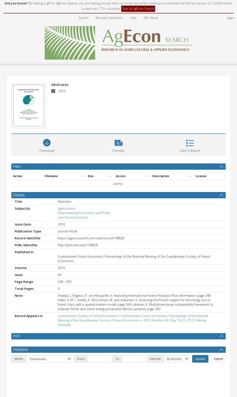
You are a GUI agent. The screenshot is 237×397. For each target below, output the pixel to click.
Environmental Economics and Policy (84, 213)
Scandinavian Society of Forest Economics (88, 316)
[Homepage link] (119, 41)
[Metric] (48, 359)
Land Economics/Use (73, 217)
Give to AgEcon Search (138, 8)
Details (19, 194)
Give (133, 18)
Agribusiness (67, 208)
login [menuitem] (230, 18)
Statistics (20, 349)
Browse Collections (109, 18)
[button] (118, 144)
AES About (150, 18)
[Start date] (98, 359)
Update (200, 359)
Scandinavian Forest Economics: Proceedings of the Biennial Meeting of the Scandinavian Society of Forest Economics (133, 318)
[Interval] (176, 359)
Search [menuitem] (84, 18)
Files (17, 166)
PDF (16, 336)
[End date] (133, 359)
